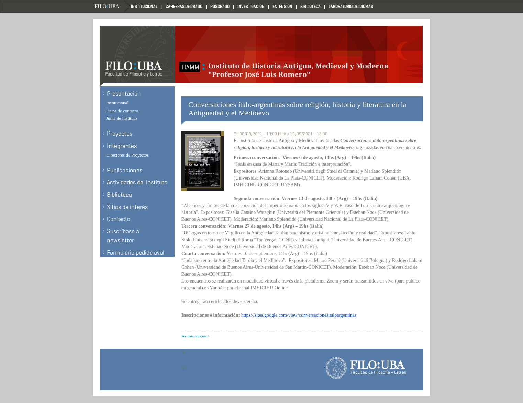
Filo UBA (112, 6)
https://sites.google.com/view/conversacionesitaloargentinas (299, 315)
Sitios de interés (127, 207)
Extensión (282, 6)
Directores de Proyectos (127, 155)
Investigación (251, 6)
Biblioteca (310, 6)
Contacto (118, 219)
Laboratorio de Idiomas (351, 6)
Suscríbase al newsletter (124, 236)
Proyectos (119, 133)
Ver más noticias (194, 336)
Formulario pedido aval (135, 252)
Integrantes (122, 146)
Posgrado (220, 6)
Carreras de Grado (184, 6)
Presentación (124, 93)
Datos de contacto (122, 110)
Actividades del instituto (137, 182)
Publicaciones (124, 170)
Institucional (144, 6)
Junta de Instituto (121, 118)
